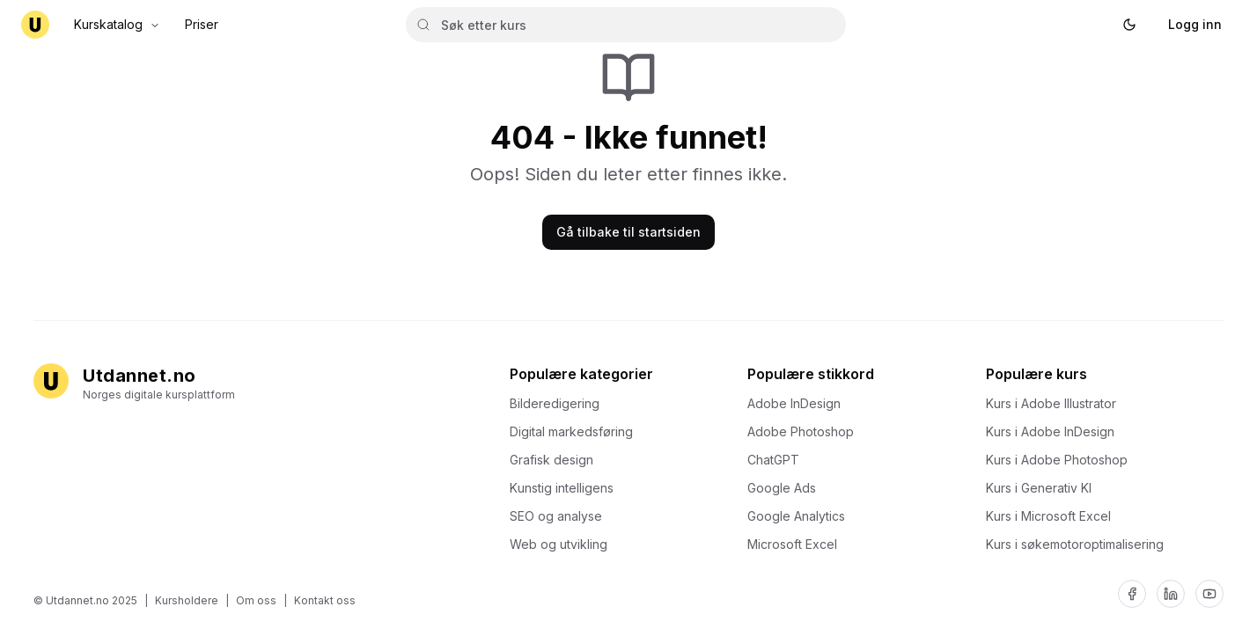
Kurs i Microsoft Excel (1053, 515)
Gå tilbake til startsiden (628, 231)
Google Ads (787, 487)
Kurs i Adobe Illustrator (1056, 403)
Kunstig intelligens (567, 487)
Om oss (256, 600)
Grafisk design (557, 459)
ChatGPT (778, 459)
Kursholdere (186, 600)
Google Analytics (801, 515)
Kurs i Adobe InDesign (1055, 431)
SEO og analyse (561, 515)
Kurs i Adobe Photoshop (1062, 459)
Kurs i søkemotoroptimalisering (1080, 544)
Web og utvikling (564, 544)
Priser (201, 24)
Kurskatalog (117, 24)
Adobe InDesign (799, 403)
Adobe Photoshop (805, 431)
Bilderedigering (560, 403)
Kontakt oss (325, 600)
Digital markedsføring (576, 431)
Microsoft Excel (797, 544)
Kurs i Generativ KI (1044, 487)
